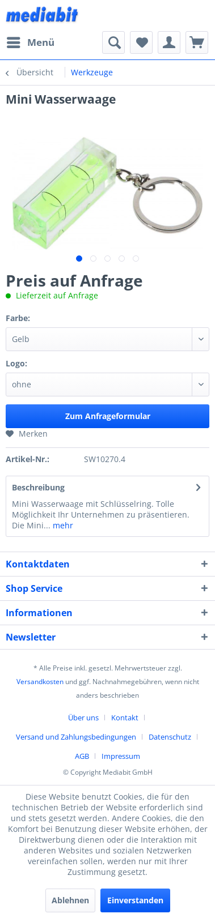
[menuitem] (30, 42)
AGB (82, 756)
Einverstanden (135, 900)
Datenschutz (170, 737)
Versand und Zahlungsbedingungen (76, 737)
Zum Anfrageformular (107, 416)
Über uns (83, 717)
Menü (30, 41)
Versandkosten (40, 681)
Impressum (121, 756)
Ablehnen (70, 900)
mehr (61, 525)
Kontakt (124, 717)
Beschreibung (38, 487)
